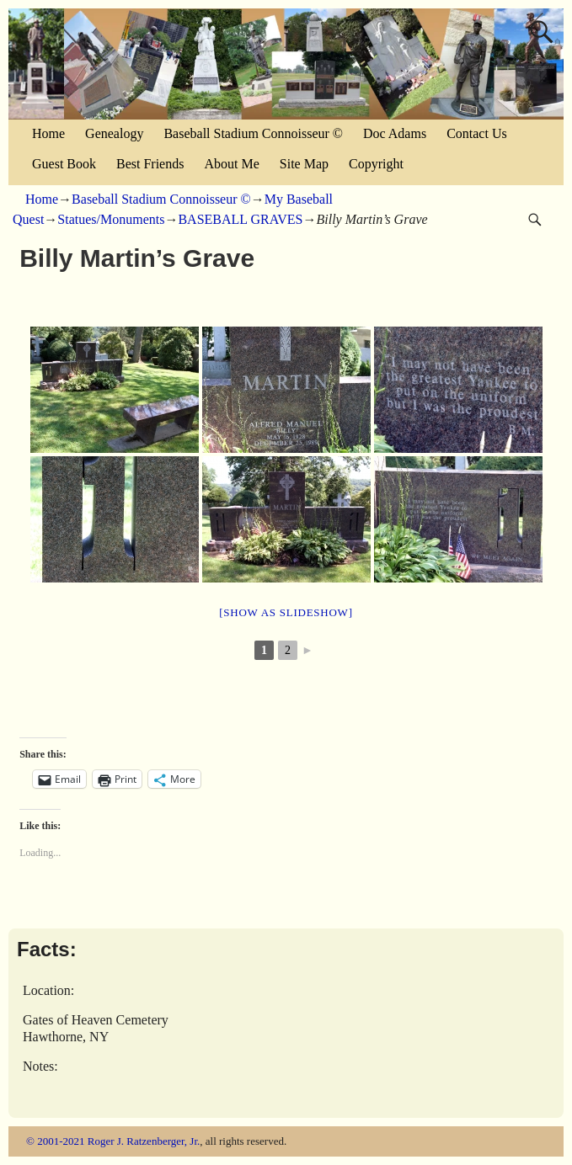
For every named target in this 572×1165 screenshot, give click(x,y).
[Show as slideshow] (285, 612)
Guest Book (64, 164)
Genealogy (114, 133)
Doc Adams (394, 133)
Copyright (376, 164)
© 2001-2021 (55, 1141)
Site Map (304, 164)
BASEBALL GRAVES (240, 219)
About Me (231, 164)
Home (48, 133)
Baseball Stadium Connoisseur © (253, 133)
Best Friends (150, 164)
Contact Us (476, 133)
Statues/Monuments (110, 219)
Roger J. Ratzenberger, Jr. (144, 1141)
